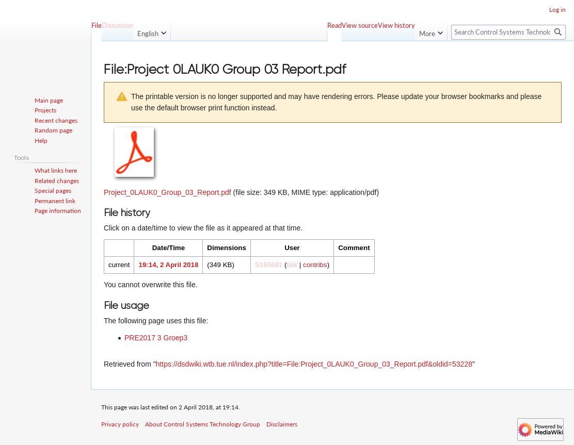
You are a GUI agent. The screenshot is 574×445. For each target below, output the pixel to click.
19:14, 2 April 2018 (168, 265)
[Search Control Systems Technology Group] (508, 32)
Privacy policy (120, 424)
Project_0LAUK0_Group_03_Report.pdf (167, 192)
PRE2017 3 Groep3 (155, 338)
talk (291, 265)
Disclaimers (281, 424)
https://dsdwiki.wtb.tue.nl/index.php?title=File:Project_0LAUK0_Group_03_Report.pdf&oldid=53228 (314, 364)
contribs (315, 265)
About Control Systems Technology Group (202, 424)
